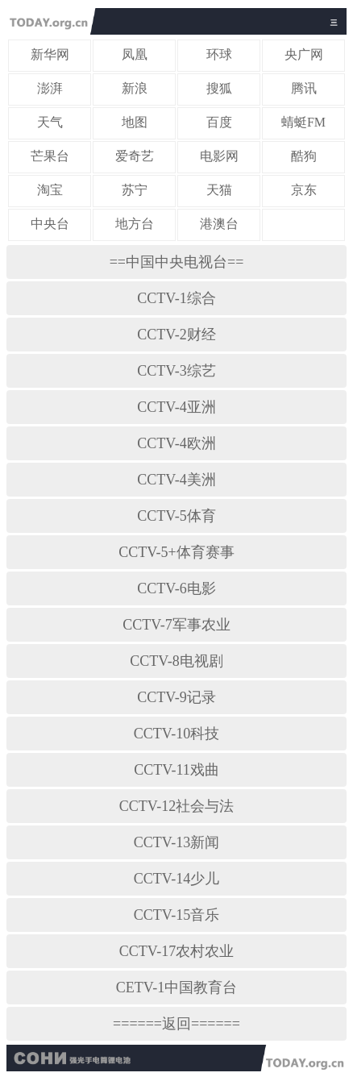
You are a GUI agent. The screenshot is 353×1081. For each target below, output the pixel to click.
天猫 (219, 190)
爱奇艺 (134, 156)
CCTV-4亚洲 (176, 407)
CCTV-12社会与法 (176, 806)
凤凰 (134, 54)
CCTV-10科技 (176, 734)
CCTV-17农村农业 (176, 951)
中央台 (50, 224)
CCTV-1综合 (176, 298)
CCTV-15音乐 (176, 915)
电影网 (219, 156)
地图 (134, 122)
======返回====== (176, 1024)
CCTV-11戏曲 (176, 770)
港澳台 (219, 224)
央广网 (303, 54)
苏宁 (134, 190)
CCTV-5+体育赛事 (176, 552)
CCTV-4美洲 (176, 480)
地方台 (134, 224)
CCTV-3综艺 (176, 371)
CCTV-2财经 (176, 334)
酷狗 (304, 156)
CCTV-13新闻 (176, 842)
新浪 (134, 88)
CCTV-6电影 (176, 588)
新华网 (50, 54)
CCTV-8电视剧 (176, 661)
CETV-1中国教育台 (176, 987)
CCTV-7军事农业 (176, 625)
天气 (50, 122)
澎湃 (50, 88)
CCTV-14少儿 (176, 879)
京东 (304, 190)
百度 (219, 122)
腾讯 (304, 88)
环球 (219, 54)
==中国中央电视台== (177, 262)
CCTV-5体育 (176, 516)
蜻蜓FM (303, 122)
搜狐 (219, 88)
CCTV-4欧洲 (176, 443)
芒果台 (50, 156)
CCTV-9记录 (176, 697)
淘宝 (50, 190)
